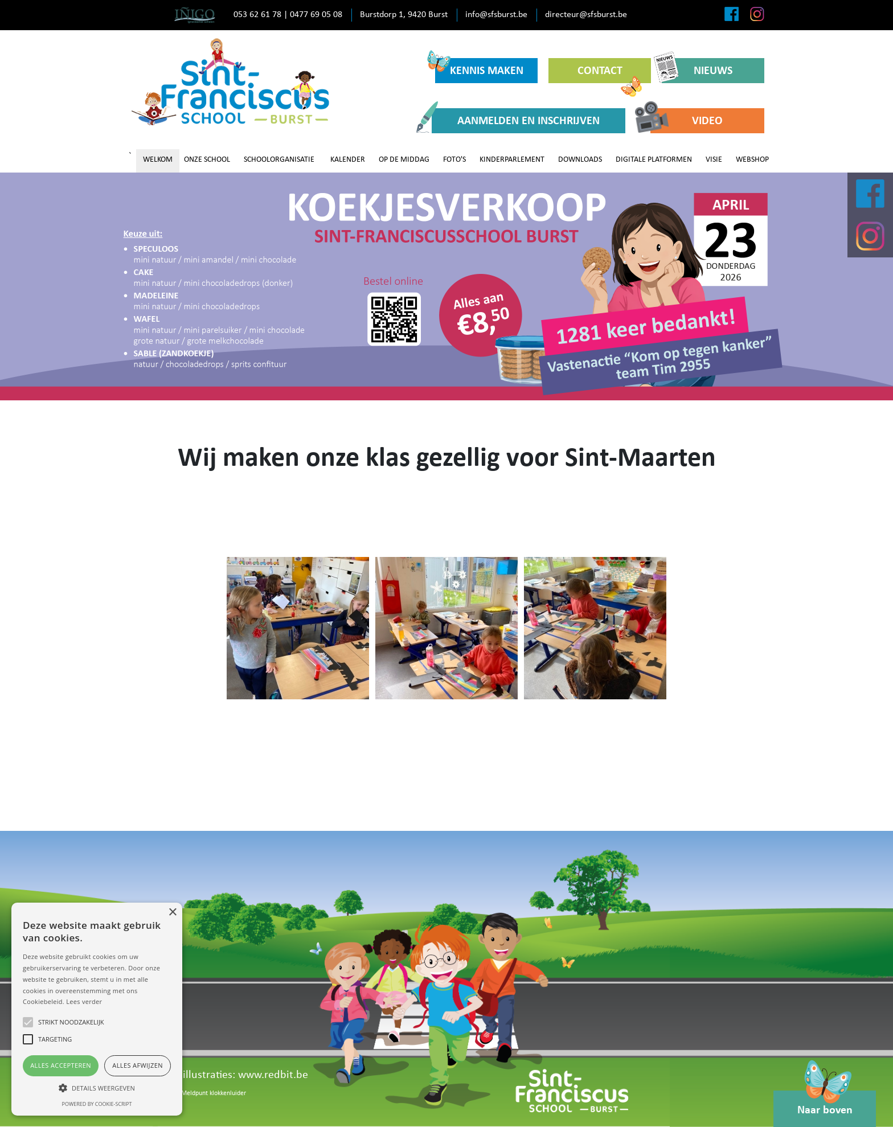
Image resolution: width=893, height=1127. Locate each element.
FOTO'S (454, 159)
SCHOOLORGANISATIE (279, 159)
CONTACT (609, 74)
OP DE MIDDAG (404, 159)
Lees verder (84, 1001)
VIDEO (686, 120)
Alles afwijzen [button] (137, 1065)
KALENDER (347, 159)
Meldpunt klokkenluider (213, 1093)
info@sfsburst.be (496, 14)
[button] (97, 1087)
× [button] (172, 912)
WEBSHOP (752, 159)
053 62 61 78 (257, 14)
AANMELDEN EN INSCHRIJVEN (516, 120)
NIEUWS (697, 70)
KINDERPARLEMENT (512, 159)
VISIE (714, 159)
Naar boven (825, 1103)
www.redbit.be (273, 1075)
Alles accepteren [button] (60, 1065)
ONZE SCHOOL (207, 159)
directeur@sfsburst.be (586, 14)
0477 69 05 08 (316, 14)
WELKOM (158, 159)
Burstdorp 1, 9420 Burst (404, 14)
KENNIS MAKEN (479, 67)
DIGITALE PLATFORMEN (654, 159)
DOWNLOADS (580, 159)
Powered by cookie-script (97, 1104)
